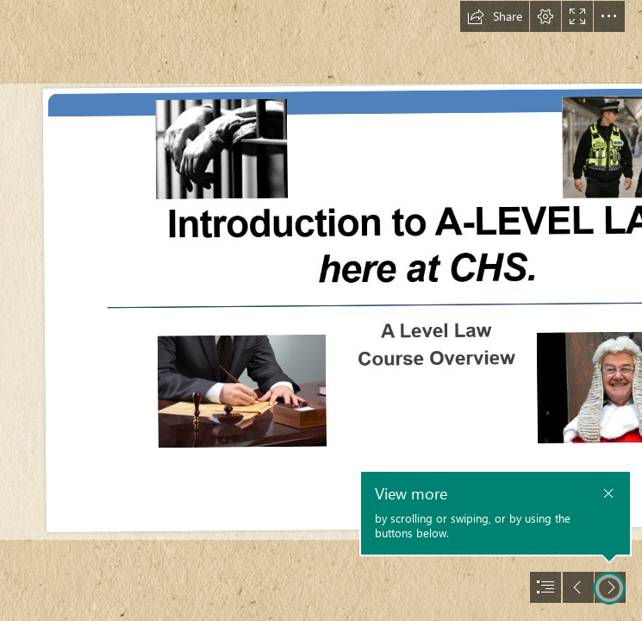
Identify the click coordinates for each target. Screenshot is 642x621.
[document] (321, 310)
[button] (494, 16)
